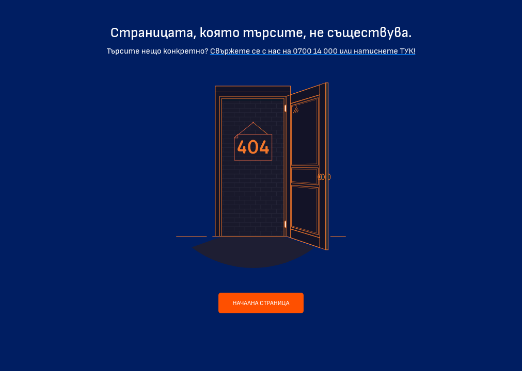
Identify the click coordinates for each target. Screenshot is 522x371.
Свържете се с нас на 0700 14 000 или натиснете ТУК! (313, 51)
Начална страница (261, 303)
